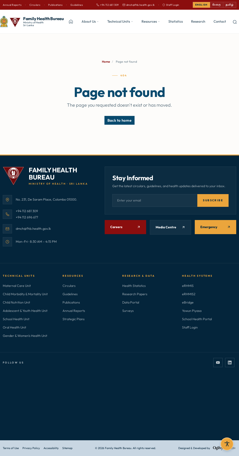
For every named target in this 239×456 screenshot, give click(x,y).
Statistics (175, 21)
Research (198, 21)
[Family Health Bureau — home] (32, 21)
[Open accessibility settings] (226, 443)
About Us (90, 21)
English (197, 4)
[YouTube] (218, 363)
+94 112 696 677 (27, 217)
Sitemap (67, 448)
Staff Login (168, 4)
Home (106, 62)
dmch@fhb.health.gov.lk (136, 5)
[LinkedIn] (229, 363)
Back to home (119, 120)
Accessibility (51, 448)
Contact (220, 21)
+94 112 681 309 (105, 5)
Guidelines (76, 4)
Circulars (35, 4)
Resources (151, 21)
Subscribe (213, 200)
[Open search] (235, 21)
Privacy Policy (31, 448)
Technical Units (120, 21)
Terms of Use (11, 448)
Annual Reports (12, 4)
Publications (55, 4)
